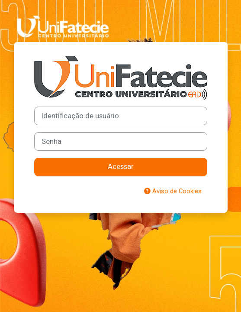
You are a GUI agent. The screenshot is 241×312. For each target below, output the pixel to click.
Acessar (121, 166)
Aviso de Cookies (173, 191)
